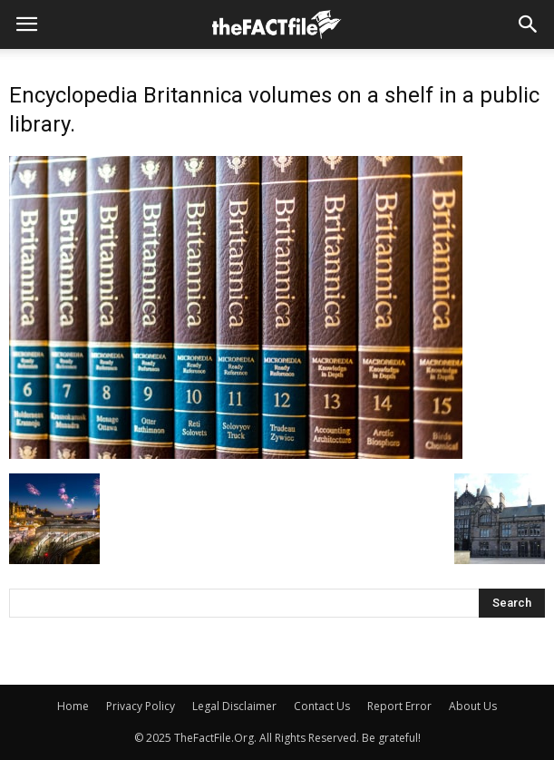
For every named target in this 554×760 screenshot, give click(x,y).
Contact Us (322, 706)
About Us (473, 706)
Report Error (399, 706)
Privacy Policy (140, 706)
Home (73, 706)
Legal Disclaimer (234, 706)
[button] (528, 24)
